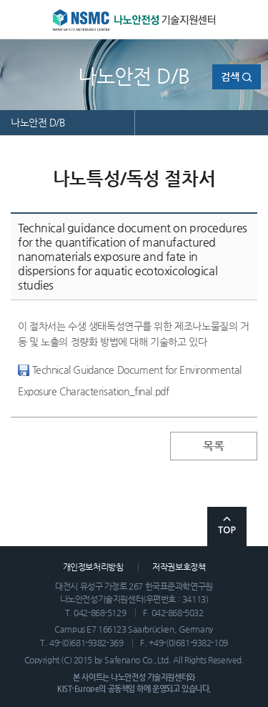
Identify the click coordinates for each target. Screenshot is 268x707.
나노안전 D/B (38, 122)
